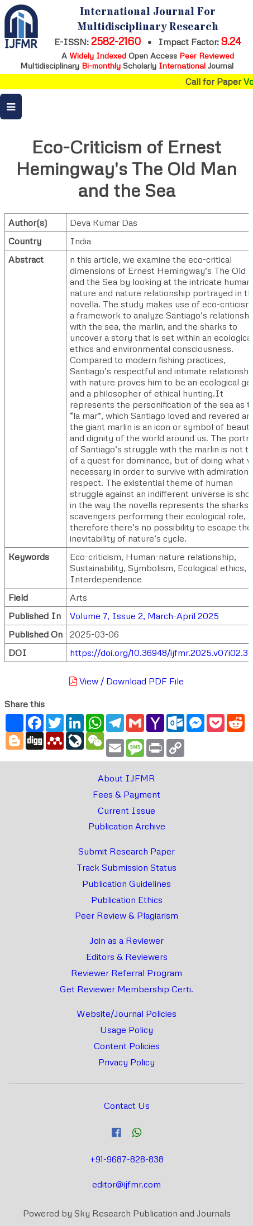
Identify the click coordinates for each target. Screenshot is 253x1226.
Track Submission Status (126, 867)
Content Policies (127, 1045)
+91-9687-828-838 (127, 1159)
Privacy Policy (126, 1062)
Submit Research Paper (126, 851)
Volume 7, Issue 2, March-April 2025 (144, 615)
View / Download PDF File (126, 681)
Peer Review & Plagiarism (126, 915)
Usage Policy (126, 1029)
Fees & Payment (126, 794)
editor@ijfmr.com (126, 1184)
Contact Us (127, 1105)
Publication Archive (126, 826)
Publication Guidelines (126, 883)
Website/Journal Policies (126, 1013)
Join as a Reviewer (126, 940)
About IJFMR (126, 778)
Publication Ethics (127, 899)
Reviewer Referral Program (126, 972)
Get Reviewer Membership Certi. (126, 989)
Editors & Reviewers (127, 956)
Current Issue (126, 810)
